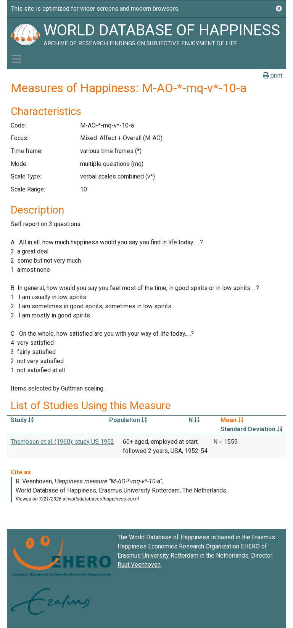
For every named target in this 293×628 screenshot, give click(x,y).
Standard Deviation (251, 429)
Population (128, 420)
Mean (232, 420)
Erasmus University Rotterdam (158, 555)
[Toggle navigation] (16, 59)
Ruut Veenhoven (139, 564)
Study (22, 420)
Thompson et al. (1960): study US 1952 (62, 441)
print (272, 75)
